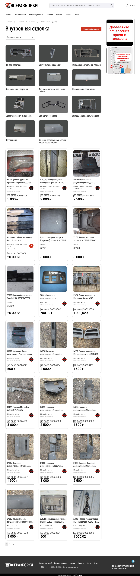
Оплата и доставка (36, 14)
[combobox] (20, 37)
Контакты (59, 14)
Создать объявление (91, 29)
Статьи (68, 14)
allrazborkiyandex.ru (123, 563)
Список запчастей (45, 561)
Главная (8, 14)
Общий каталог (20, 14)
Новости (49, 14)
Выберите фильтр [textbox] (14, 37)
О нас (77, 14)
